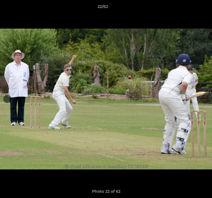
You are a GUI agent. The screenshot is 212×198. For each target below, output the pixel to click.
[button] (192, 8)
